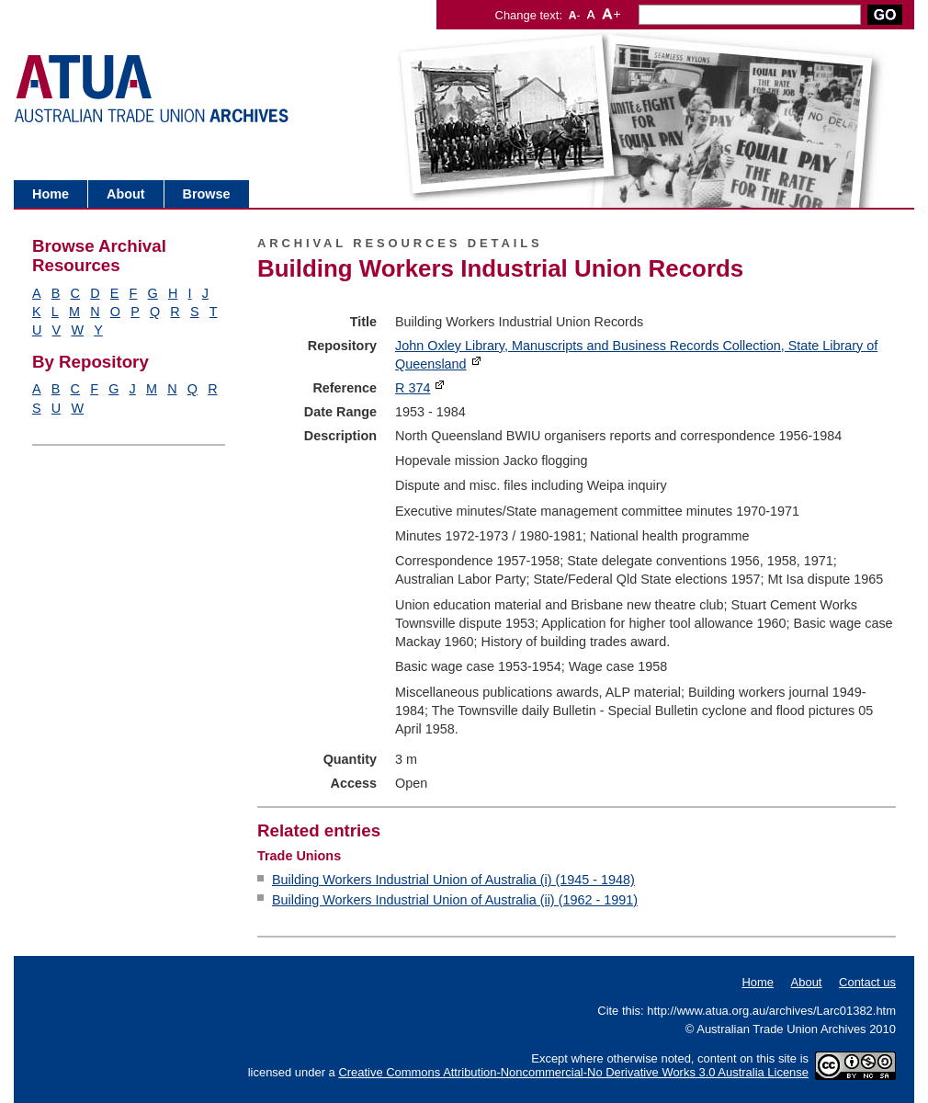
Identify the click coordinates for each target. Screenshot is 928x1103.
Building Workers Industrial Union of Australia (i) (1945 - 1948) (453, 879)
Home (50, 194)
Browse (207, 194)
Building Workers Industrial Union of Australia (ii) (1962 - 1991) (455, 900)
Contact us (867, 982)
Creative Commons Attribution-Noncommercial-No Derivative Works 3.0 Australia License (573, 1072)
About (126, 194)
